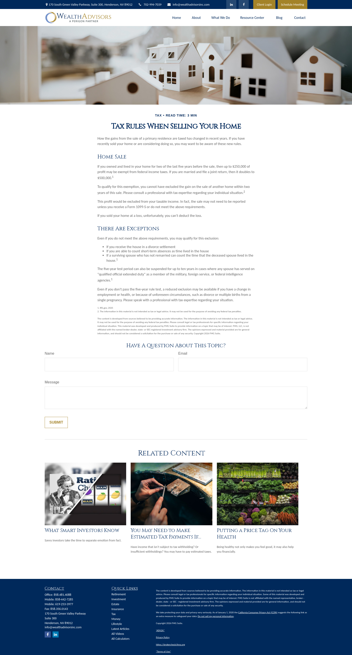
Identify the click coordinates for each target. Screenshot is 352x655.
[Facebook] (244, 4)
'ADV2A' (160, 630)
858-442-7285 (64, 599)
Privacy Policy (162, 637)
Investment (119, 599)
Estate (115, 604)
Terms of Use (163, 651)
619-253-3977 (64, 604)
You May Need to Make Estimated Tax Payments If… (166, 533)
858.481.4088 (62, 595)
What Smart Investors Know (82, 530)
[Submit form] (56, 422)
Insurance (118, 609)
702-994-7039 (150, 5)
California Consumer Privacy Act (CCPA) (257, 612)
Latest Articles (121, 629)
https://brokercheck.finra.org (170, 644)
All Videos (118, 634)
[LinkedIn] (231, 4)
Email (182, 353)
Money (116, 619)
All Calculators (121, 639)
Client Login (264, 5)
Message (52, 382)
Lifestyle (117, 624)
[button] (176, 17)
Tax (114, 614)
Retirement (119, 594)
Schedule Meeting (292, 5)
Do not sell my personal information (216, 616)
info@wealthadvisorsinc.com (188, 5)
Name (49, 353)
